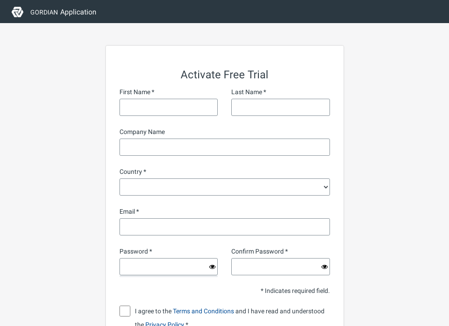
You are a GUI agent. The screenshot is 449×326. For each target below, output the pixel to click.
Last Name (246, 92)
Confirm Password (257, 251)
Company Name (142, 131)
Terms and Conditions (203, 311)
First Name (134, 92)
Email (127, 211)
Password (133, 251)
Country (130, 171)
